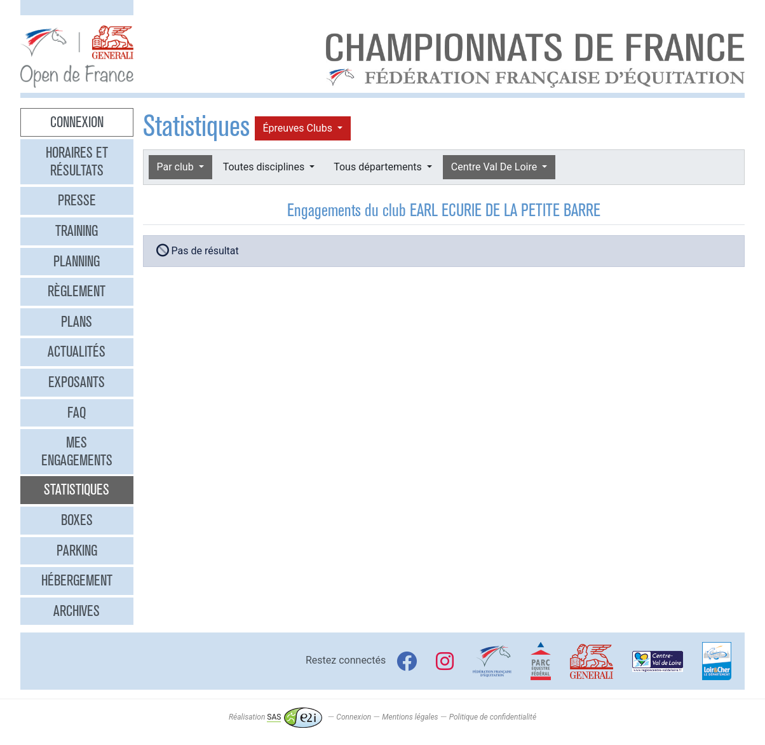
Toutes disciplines (265, 167)
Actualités (76, 351)
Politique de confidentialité (492, 717)
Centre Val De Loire (495, 167)
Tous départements (379, 167)
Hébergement (76, 580)
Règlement (76, 291)
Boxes (77, 520)
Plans (76, 322)
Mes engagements (76, 451)
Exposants (76, 382)
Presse (77, 200)
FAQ (76, 412)
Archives (76, 611)
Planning (76, 261)
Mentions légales (410, 717)
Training (76, 231)
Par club (176, 167)
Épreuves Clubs (299, 128)
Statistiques (76, 489)
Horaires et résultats (77, 161)
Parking (77, 550)
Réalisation (275, 717)
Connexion (77, 122)
